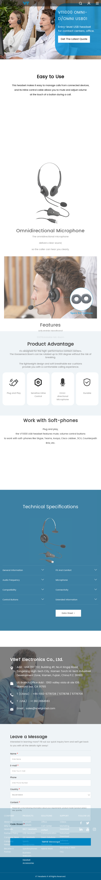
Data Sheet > (68, 711)
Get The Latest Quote (74, 39)
